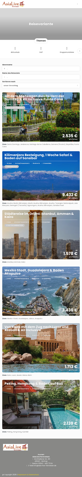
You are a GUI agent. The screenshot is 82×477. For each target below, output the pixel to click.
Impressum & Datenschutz (28, 474)
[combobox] (41, 77)
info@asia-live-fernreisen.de (45, 465)
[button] (79, 51)
